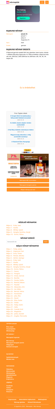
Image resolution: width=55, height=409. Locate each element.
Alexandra (17, 287)
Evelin (21, 305)
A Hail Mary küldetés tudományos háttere (20, 130)
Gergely (16, 232)
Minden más (10, 359)
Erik (23, 287)
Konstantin (18, 294)
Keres (46, 242)
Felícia (22, 291)
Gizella (15, 228)
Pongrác (17, 274)
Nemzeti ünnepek (12, 347)
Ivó (15, 289)
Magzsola (9, 377)
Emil (21, 309)
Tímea (19, 253)
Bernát (16, 291)
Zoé (22, 251)
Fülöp (15, 249)
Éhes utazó (9, 327)
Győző (21, 230)
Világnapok (10, 345)
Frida (15, 225)
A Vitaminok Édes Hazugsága (20, 141)
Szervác (21, 276)
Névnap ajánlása (19, 402)
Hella (16, 307)
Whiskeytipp (10, 331)
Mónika (21, 256)
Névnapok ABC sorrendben (28, 180)
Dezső (16, 298)
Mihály (15, 230)
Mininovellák (10, 371)
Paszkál (16, 285)
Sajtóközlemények (12, 357)
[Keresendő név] (24, 241)
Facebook (9, 386)
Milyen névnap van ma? (28, 190)
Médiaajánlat (42, 399)
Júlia (15, 296)
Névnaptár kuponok (12, 337)
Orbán (16, 303)
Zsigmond (16, 251)
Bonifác (16, 278)
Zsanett (21, 314)
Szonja (16, 280)
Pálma (21, 234)
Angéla (16, 316)
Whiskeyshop (10, 373)
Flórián (15, 256)
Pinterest (9, 392)
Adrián (15, 258)
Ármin (16, 234)
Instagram (9, 390)
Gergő (28, 232)
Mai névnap (10, 341)
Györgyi (21, 258)
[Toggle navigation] (42, 2)
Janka (16, 314)
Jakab (20, 249)
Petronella (23, 316)
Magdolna (17, 311)
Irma (15, 253)
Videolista (9, 369)
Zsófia (22, 280)
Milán (19, 289)
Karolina (22, 232)
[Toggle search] (47, 2)
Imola (16, 276)
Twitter (8, 388)
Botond (16, 282)
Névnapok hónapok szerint (28, 185)
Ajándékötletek (11, 375)
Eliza (15, 300)
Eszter (20, 300)
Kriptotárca (10, 379)
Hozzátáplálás (10, 329)
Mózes (22, 282)
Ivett (19, 225)
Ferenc (16, 271)
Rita (19, 296)
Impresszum (12, 399)
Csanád (16, 309)
